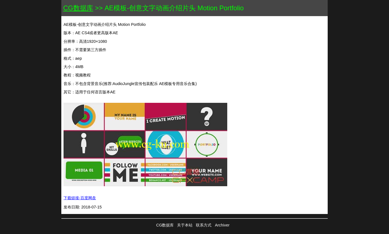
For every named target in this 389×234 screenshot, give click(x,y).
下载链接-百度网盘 (80, 198)
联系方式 (203, 225)
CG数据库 (78, 8)
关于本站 (185, 225)
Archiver (222, 225)
